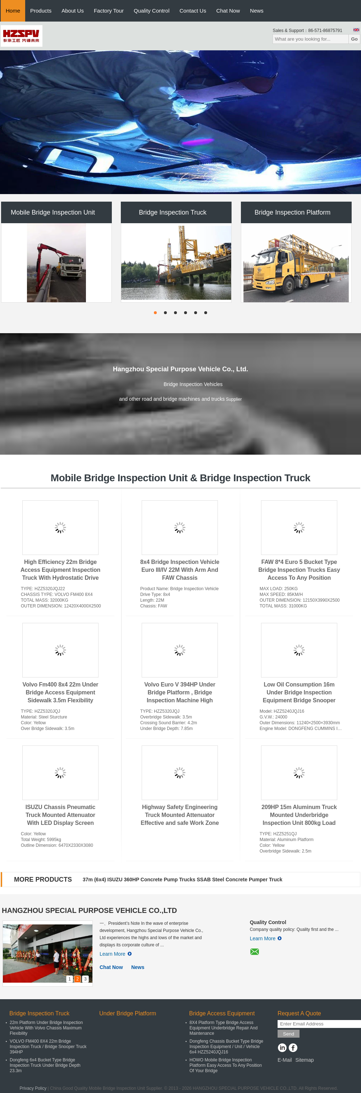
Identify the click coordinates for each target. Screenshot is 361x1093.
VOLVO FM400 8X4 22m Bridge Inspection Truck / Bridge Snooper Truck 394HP (48, 1047)
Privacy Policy (33, 1088)
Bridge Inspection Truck (172, 212)
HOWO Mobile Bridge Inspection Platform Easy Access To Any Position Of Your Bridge (225, 1065)
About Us (72, 11)
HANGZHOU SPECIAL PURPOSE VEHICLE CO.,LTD (89, 910)
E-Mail (285, 1060)
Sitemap (304, 1060)
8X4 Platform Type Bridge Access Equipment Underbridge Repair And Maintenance (223, 1028)
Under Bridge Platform (127, 1013)
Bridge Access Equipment (222, 1013)
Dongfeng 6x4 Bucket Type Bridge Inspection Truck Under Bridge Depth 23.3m (45, 1065)
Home (13, 11)
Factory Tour (109, 11)
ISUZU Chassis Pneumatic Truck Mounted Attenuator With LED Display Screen (61, 815)
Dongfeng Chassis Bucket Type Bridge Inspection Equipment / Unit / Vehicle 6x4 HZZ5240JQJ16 (226, 1047)
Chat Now (228, 10)
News (257, 11)
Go (354, 39)
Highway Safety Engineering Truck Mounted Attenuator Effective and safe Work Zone (180, 815)
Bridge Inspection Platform (292, 212)
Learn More (116, 954)
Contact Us (192, 11)
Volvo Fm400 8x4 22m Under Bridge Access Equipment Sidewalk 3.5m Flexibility (61, 692)
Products (40, 11)
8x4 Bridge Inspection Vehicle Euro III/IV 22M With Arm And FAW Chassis (179, 570)
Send (288, 1034)
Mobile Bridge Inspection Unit (53, 212)
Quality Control (151, 11)
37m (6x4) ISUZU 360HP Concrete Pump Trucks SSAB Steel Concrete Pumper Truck (182, 879)
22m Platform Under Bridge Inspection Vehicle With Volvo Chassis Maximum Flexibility (46, 1028)
